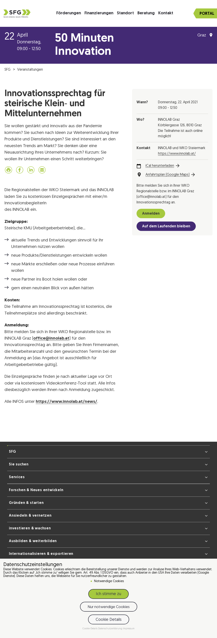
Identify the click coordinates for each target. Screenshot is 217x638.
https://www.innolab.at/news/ (66, 402)
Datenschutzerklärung (110, 628)
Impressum (129, 628)
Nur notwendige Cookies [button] (109, 607)
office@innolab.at (51, 338)
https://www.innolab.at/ (177, 154)
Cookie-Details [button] (90, 628)
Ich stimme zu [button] (108, 594)
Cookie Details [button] (109, 620)
